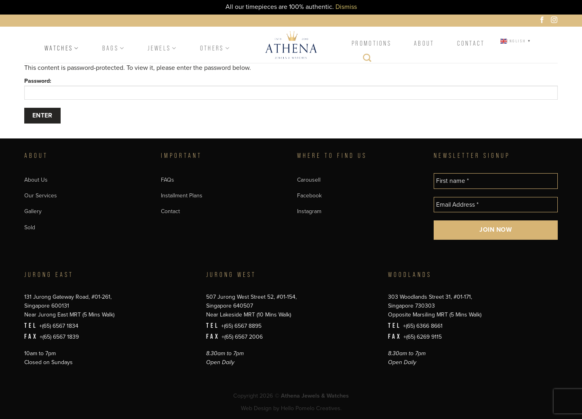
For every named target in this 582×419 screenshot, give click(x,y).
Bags (113, 48)
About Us (36, 179)
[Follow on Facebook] (543, 21)
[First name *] (496, 181)
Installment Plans (181, 195)
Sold (29, 227)
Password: (291, 89)
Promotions (371, 43)
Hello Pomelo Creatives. (311, 408)
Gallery (33, 211)
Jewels (162, 48)
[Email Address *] (496, 205)
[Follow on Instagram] (555, 21)
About (424, 43)
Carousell (309, 179)
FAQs (167, 179)
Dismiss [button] (346, 7)
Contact (471, 43)
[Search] (367, 60)
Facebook (309, 195)
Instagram (309, 211)
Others (215, 48)
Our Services (40, 195)
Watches (62, 48)
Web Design (256, 408)
